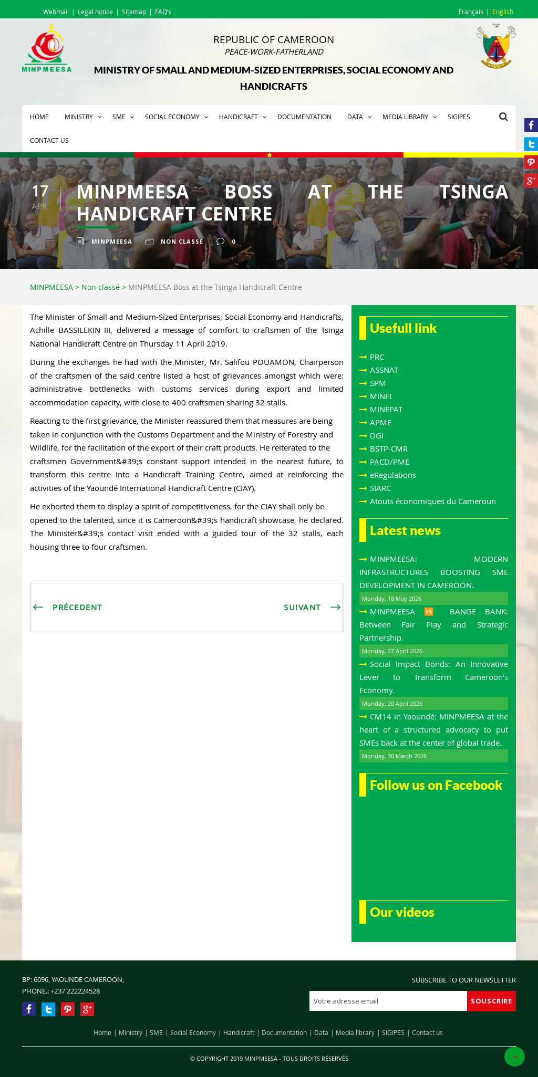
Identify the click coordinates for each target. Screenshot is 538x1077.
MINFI (380, 396)
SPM (378, 383)
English (502, 11)
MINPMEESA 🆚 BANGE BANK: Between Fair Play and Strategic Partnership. (433, 624)
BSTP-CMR (389, 448)
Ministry (79, 116)
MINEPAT (386, 409)
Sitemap (134, 11)
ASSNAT (384, 369)
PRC (377, 356)
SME (119, 116)
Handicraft (238, 116)
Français (471, 11)
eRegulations (393, 474)
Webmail (56, 11)
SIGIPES (459, 116)
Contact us (49, 140)
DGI (377, 435)
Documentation (304, 116)
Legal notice (95, 11)
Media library (405, 116)
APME (380, 422)
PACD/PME (389, 461)
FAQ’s (163, 11)
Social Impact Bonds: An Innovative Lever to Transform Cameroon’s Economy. (433, 676)
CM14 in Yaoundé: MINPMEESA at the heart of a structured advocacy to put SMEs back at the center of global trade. (433, 729)
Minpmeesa (111, 241)
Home (39, 116)
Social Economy (172, 116)
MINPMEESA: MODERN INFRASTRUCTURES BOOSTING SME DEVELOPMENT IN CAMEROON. (433, 571)
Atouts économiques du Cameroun (433, 501)
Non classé (182, 241)
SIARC (380, 488)
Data (355, 116)
